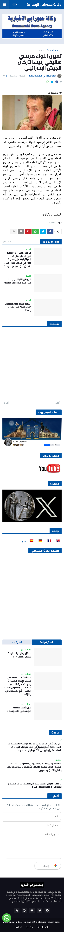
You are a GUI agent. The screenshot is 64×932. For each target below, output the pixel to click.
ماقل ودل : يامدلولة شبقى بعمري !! (19, 655)
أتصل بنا (18, 927)
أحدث (57, 403)
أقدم (6, 403)
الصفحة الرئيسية (54, 50)
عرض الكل (6, 241)
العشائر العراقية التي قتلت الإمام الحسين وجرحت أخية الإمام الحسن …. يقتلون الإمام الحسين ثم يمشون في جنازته (17, 686)
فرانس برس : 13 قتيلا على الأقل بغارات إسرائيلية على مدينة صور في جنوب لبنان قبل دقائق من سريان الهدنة (17, 259)
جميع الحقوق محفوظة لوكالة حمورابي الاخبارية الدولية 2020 (31, 922)
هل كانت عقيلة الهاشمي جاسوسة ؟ (19, 709)
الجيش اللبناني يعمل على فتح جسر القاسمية (17, 281)
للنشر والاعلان (43, 927)
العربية (42, 50)
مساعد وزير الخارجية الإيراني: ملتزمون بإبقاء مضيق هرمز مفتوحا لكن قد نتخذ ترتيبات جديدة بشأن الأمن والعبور (34, 767)
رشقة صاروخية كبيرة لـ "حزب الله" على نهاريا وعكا (18, 307)
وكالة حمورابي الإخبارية (44, 4)
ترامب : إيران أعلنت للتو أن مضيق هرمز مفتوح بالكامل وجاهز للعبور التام (35, 785)
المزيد (23, 541)
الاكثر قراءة (47, 642)
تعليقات (17, 642)
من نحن (29, 927)
